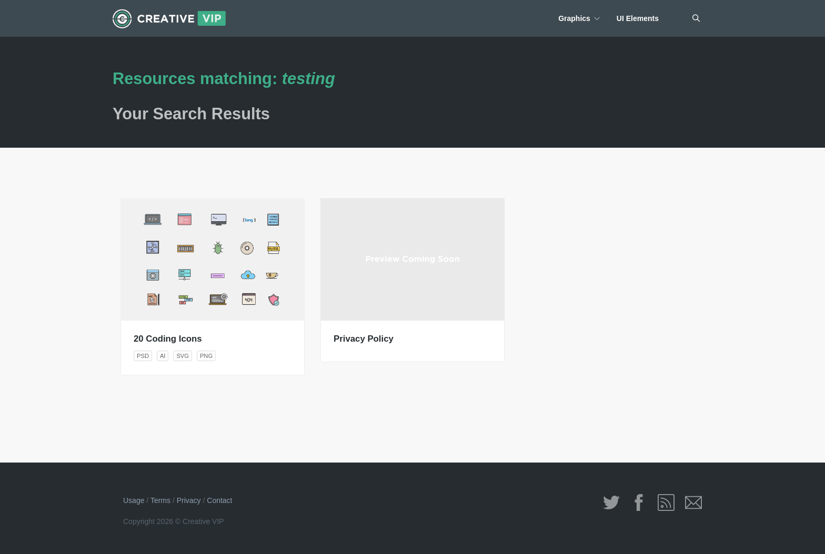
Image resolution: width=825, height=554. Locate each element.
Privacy (189, 500)
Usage (133, 500)
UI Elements (638, 18)
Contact (219, 500)
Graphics (574, 18)
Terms (160, 500)
